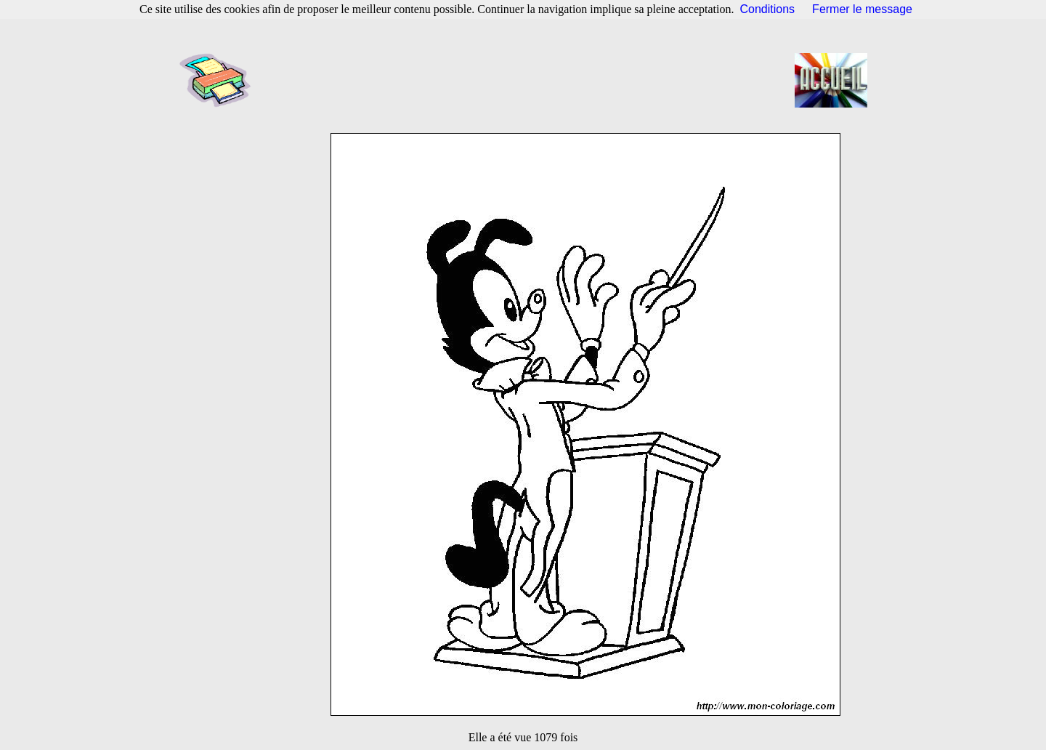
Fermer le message (862, 9)
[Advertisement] (527, 80)
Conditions (767, 9)
